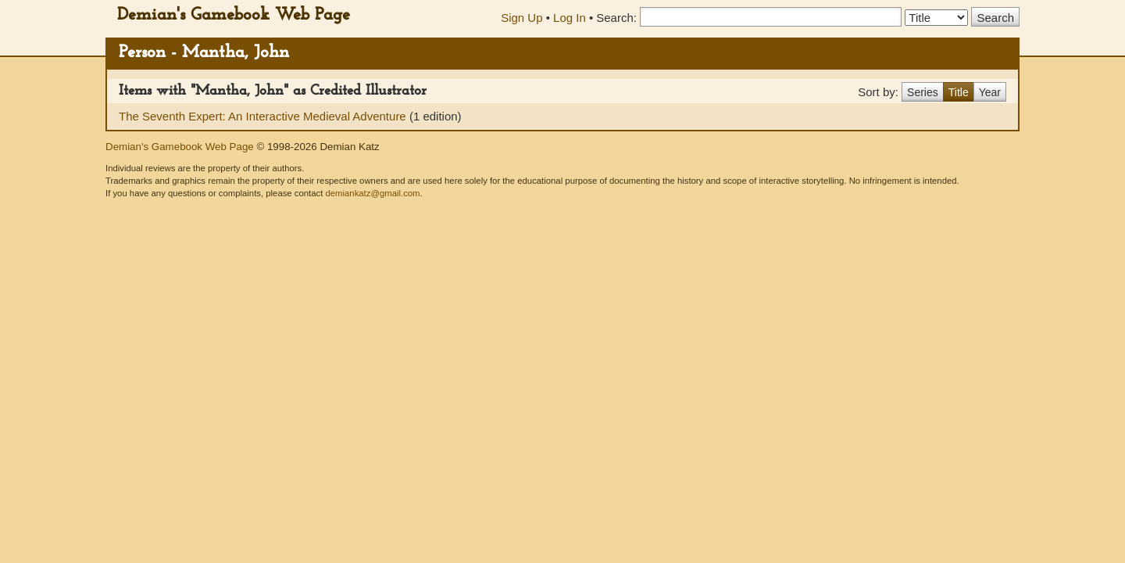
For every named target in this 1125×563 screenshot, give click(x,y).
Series (922, 92)
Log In (569, 17)
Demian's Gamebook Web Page (233, 15)
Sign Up (521, 17)
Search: (616, 17)
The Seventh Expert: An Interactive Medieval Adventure (264, 116)
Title (958, 92)
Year (990, 92)
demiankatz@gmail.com (372, 193)
